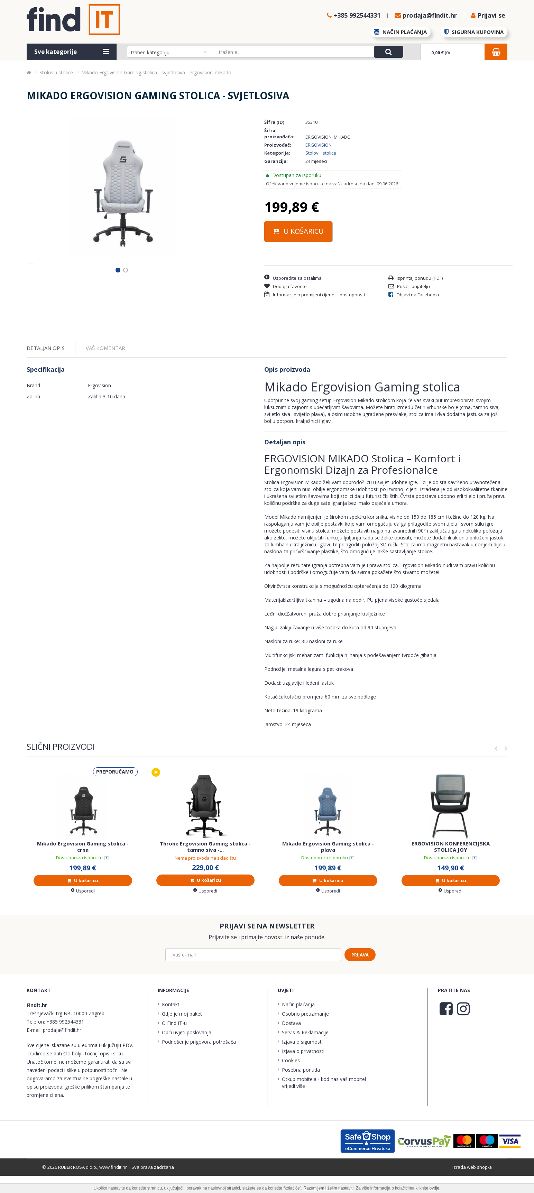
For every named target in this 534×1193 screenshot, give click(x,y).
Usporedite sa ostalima (293, 277)
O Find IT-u (174, 1040)
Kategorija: (277, 153)
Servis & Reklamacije (305, 1050)
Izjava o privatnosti (303, 1068)
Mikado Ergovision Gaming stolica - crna (83, 863)
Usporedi (83, 908)
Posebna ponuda (301, 1087)
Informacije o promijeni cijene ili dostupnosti (314, 295)
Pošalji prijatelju (409, 286)
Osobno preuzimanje (305, 1031)
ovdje (435, 1188)
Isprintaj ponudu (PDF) (415, 278)
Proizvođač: (277, 145)
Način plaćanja (298, 1022)
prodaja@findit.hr (62, 1047)
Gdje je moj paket (182, 1031)
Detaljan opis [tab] (46, 365)
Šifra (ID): (275, 122)
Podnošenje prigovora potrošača (199, 1059)
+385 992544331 (65, 1039)
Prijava (360, 972)
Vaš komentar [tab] (105, 365)
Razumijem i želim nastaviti (328, 1188)
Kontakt (170, 1022)
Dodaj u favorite (285, 286)
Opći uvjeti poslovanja (186, 1050)
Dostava (291, 1040)
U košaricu (298, 231)
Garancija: (276, 161)
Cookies (291, 1078)
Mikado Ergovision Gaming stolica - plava (328, 863)
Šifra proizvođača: (279, 133)
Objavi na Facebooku (414, 295)
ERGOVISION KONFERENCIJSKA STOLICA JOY (451, 863)
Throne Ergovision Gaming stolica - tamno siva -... (205, 864)
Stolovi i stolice (320, 153)
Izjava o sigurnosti (302, 1059)
